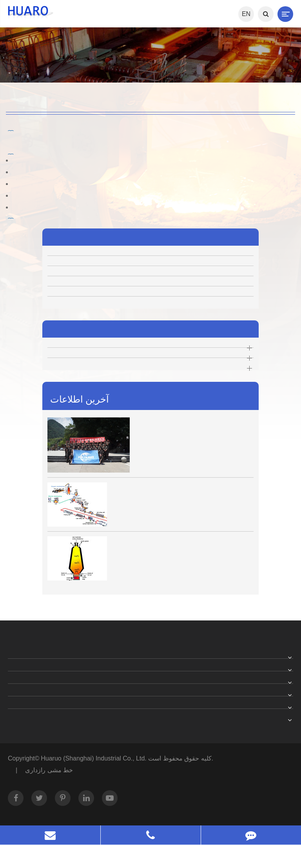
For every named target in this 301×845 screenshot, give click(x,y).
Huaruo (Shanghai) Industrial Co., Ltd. (94, 758)
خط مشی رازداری (49, 770)
